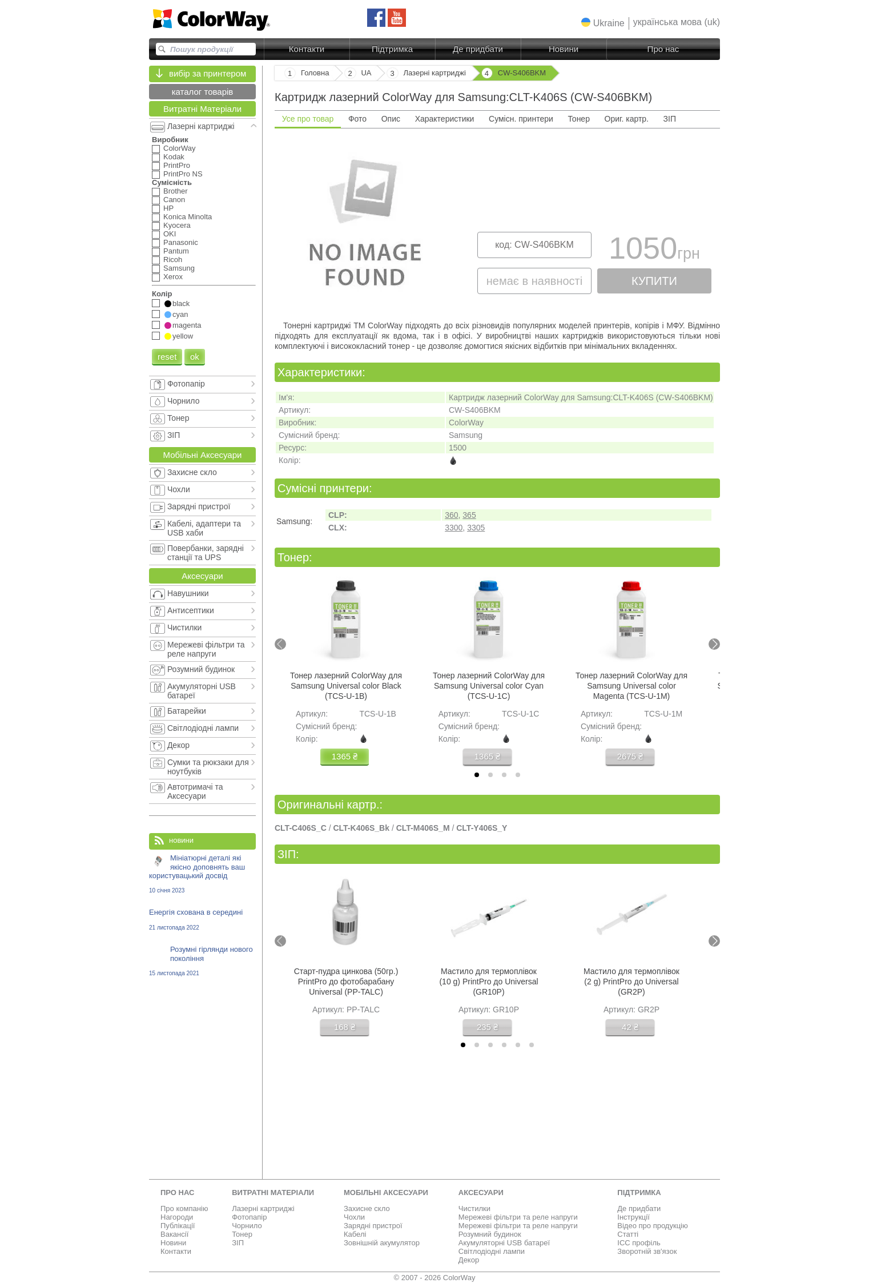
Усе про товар (308, 118)
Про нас (663, 49)
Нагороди (176, 1217)
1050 (654, 251)
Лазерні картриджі (263, 1208)
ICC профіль (638, 1242)
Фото (357, 118)
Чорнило (247, 1225)
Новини (563, 49)
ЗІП (669, 118)
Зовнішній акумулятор (382, 1242)
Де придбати (478, 49)
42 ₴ (630, 1027)
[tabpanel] (497, 223)
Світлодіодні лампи (491, 1251)
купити (654, 281)
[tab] (477, 774)
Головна (315, 73)
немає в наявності (534, 281)
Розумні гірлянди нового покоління (202, 960)
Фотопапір (249, 1217)
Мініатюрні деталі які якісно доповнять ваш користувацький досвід (202, 874)
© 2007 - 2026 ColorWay (435, 1277)
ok (194, 356)
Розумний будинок (489, 1234)
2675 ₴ (630, 756)
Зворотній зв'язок (647, 1251)
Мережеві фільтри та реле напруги (518, 1217)
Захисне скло (367, 1208)
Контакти (306, 49)
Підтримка (392, 49)
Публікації (177, 1225)
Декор (468, 1260)
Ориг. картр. (627, 118)
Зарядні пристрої (373, 1225)
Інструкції (633, 1217)
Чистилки (474, 1208)
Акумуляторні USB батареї (504, 1242)
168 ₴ (344, 1027)
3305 (476, 527)
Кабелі (355, 1234)
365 (469, 515)
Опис (390, 118)
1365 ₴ (345, 756)
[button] (603, 23)
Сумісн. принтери (521, 118)
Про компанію (184, 1208)
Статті (627, 1234)
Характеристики (444, 118)
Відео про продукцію (652, 1225)
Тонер (579, 118)
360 (451, 515)
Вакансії (174, 1234)
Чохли (354, 1217)
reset (167, 356)
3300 (453, 527)
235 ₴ (487, 1027)
